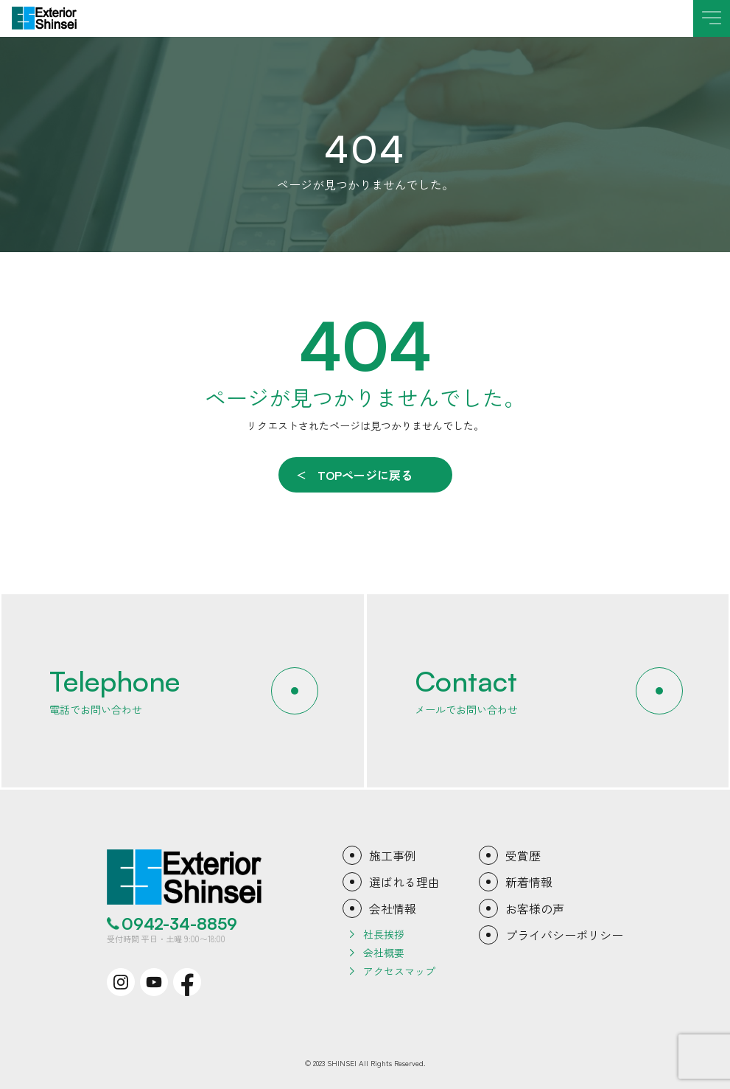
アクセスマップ (399, 971)
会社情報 (392, 908)
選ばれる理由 (404, 882)
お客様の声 (534, 908)
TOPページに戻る (365, 475)
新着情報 (528, 882)
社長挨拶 (383, 934)
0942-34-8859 (179, 924)
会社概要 (383, 952)
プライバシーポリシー (564, 935)
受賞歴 (523, 855)
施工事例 (392, 855)
